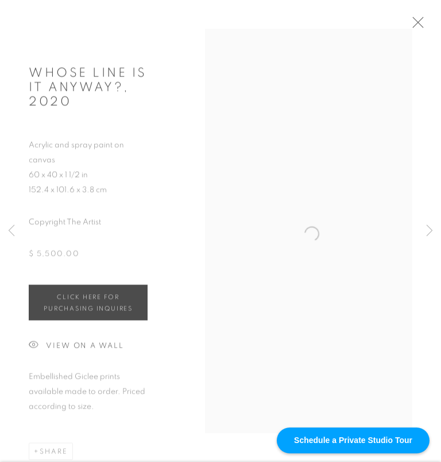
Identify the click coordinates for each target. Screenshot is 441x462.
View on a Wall (76, 349)
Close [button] (420, 25)
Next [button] (429, 231)
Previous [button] (11, 231)
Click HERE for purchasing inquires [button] (88, 306)
